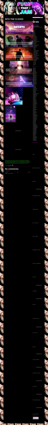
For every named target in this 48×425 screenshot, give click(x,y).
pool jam (34, 122)
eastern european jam (35, 93)
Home (17, 172)
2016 (34, 30)
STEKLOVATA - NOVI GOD (36, 318)
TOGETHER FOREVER (36, 50)
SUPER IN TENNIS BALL (36, 41)
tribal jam (34, 134)
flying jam (34, 98)
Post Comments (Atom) (10, 173)
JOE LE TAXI (35, 42)
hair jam (34, 106)
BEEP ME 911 (34, 181)
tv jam (33, 135)
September (35, 39)
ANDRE (33, 154)
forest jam (34, 100)
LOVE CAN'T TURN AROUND (36, 359)
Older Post (29, 172)
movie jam (34, 117)
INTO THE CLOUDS (36, 51)
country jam (34, 89)
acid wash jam (34, 72)
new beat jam (34, 119)
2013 (34, 32)
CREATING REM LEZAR (36, 55)
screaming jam (34, 127)
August (35, 40)
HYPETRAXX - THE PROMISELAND (37, 263)
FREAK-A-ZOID (35, 54)
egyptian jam (34, 94)
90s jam (34, 71)
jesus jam (34, 111)
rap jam (34, 123)
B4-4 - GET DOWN (35, 386)
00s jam (34, 68)
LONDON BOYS (35, 52)
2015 (34, 31)
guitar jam (34, 105)
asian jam (34, 76)
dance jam (34, 90)
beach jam (34, 80)
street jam (34, 131)
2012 (34, 33)
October (35, 38)
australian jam (34, 77)
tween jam (34, 136)
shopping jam (34, 128)
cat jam (34, 85)
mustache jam (34, 118)
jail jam (34, 110)
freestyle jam (34, 101)
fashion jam (34, 96)
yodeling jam (34, 140)
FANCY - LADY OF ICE (35, 332)
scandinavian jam (12, 165)
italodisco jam (34, 109)
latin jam (34, 113)
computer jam (34, 88)
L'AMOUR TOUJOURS (35, 209)
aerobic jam (34, 73)
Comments (34, 418)
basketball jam (34, 79)
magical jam (9, 165)
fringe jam (34, 102)
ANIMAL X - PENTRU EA (35, 236)
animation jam (34, 75)
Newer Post (6, 172)
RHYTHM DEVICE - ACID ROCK (36, 195)
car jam (34, 84)
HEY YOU (35, 49)
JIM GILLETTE (34, 304)
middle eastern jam (35, 115)
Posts (34, 417)
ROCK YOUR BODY (36, 53)
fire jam (34, 97)
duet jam (34, 92)
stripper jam (34, 132)
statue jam (34, 130)
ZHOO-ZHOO (35, 56)
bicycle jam (34, 81)
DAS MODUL (35, 43)
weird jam (34, 139)
